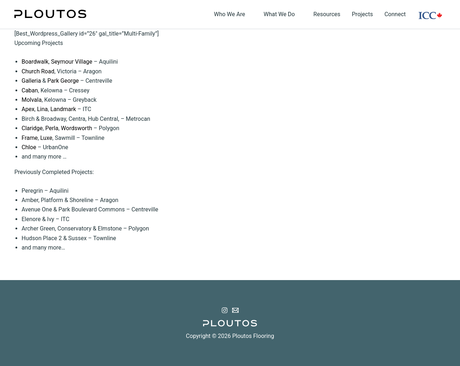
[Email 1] (235, 310)
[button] (248, 14)
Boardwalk (35, 61)
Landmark (63, 109)
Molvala (32, 99)
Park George (63, 80)
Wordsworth (76, 128)
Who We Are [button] (233, 14)
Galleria (31, 80)
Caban (30, 90)
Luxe (46, 137)
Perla (52, 128)
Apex (28, 109)
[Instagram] (224, 310)
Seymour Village (71, 61)
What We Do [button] (283, 14)
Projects (362, 14)
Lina (42, 109)
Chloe (29, 147)
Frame (30, 137)
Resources (326, 14)
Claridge (32, 128)
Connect (395, 14)
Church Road (38, 71)
